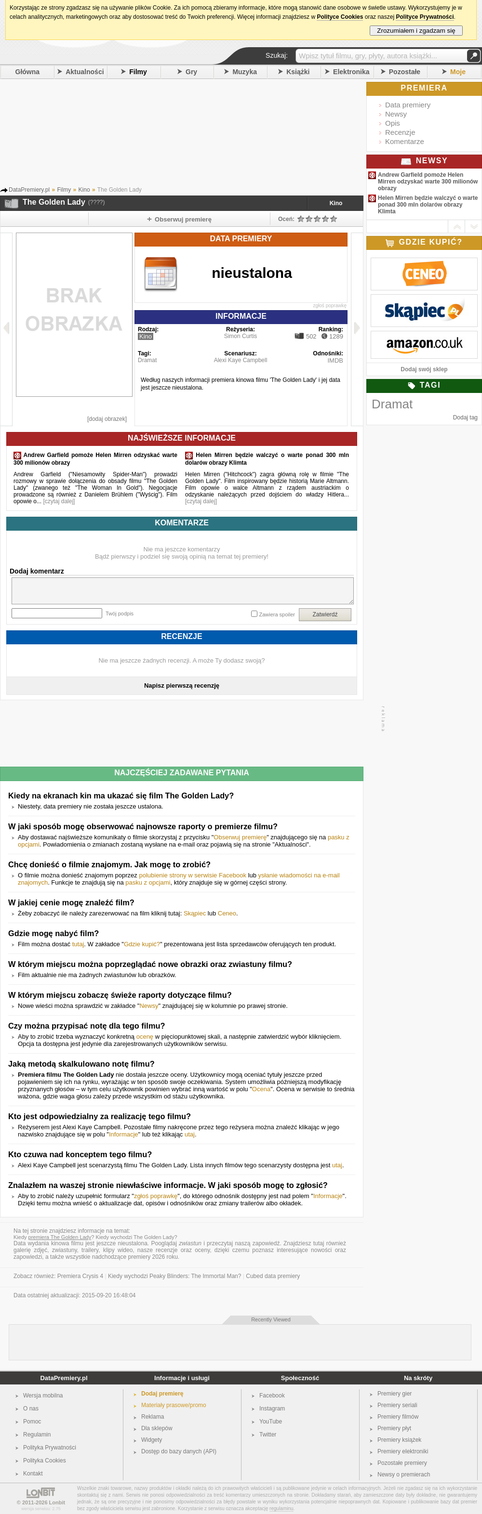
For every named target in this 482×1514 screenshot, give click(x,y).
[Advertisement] (195, 134)
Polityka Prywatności (49, 1447)
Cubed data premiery (273, 1276)
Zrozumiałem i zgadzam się (416, 30)
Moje (458, 72)
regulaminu (281, 1508)
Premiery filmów (397, 1416)
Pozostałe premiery (402, 1463)
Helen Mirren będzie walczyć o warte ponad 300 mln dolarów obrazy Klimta (428, 205)
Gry (191, 72)
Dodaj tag (465, 417)
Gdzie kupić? (142, 944)
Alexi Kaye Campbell (241, 360)
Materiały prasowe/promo (173, 1405)
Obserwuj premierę (240, 837)
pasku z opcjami (147, 882)
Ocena (261, 1089)
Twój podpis (120, 613)
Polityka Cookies (44, 1460)
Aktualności (85, 72)
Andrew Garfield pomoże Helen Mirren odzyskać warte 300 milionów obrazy (428, 181)
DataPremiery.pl (63, 1378)
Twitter (267, 1434)
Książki (297, 72)
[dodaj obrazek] (107, 419)
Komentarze (404, 141)
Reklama (152, 1416)
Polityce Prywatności (425, 16)
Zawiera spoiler (277, 614)
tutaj (78, 944)
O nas (31, 1408)
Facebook (272, 1395)
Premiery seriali (397, 1405)
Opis (392, 123)
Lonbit (57, 1502)
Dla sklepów (157, 1428)
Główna (27, 72)
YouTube (270, 1421)
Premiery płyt (394, 1428)
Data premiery (407, 105)
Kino (336, 203)
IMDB (336, 360)
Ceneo (227, 913)
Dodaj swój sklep (424, 369)
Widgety (151, 1439)
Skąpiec (195, 913)
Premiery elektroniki (402, 1451)
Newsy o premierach (403, 1474)
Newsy (148, 1005)
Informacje (123, 1134)
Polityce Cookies (340, 16)
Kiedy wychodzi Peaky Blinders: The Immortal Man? (174, 1276)
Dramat (147, 360)
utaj (190, 1134)
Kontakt (33, 1473)
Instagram (272, 1408)
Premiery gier (394, 1393)
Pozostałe (404, 72)
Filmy (138, 72)
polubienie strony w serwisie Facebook (192, 875)
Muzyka (244, 72)
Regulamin (37, 1434)
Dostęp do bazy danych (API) (178, 1451)
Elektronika (351, 72)
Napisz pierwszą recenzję (181, 685)
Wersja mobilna (43, 1395)
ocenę (144, 1036)
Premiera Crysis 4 (80, 1276)
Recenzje (400, 132)
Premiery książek (399, 1439)
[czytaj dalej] (59, 501)
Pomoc (32, 1421)
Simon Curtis (240, 336)
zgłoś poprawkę (330, 305)
